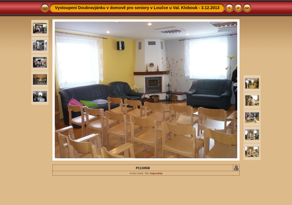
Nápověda (156, 173)
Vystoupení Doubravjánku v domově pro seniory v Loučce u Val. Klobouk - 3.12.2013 (137, 7)
